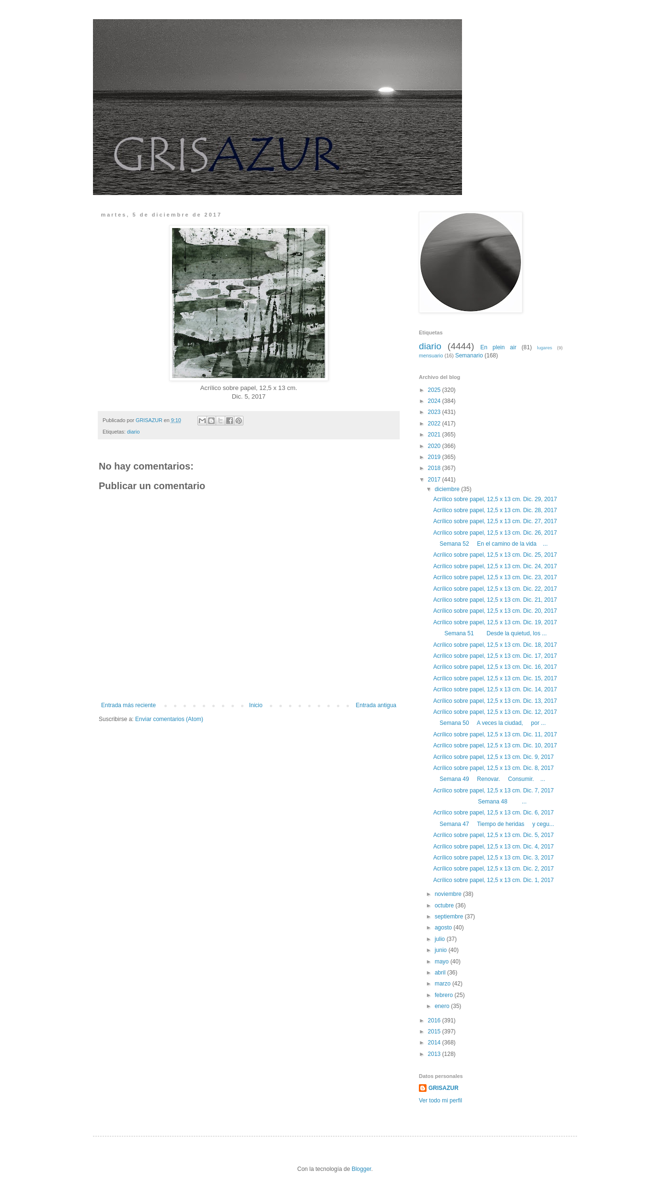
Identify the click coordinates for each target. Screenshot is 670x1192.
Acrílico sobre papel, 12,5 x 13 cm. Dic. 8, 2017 (493, 768)
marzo (443, 983)
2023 (435, 412)
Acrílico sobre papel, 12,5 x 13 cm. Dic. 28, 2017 (495, 510)
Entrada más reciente (128, 705)
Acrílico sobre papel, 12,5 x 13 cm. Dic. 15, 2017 (495, 678)
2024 (435, 401)
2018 (435, 468)
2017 (435, 479)
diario (133, 432)
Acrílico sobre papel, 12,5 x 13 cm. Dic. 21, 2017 (495, 599)
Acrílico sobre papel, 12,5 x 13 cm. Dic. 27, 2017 (495, 521)
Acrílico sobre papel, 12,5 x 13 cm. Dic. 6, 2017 (493, 812)
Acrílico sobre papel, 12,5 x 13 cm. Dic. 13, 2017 (495, 701)
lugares (544, 347)
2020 (435, 446)
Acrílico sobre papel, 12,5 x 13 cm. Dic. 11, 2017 (495, 734)
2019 (435, 457)
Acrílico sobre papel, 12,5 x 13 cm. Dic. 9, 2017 (493, 757)
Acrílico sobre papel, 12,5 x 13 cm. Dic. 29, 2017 (495, 499)
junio (442, 950)
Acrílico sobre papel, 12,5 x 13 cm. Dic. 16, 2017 (495, 667)
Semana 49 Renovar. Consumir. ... (489, 779)
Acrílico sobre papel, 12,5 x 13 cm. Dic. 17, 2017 (495, 656)
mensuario (431, 355)
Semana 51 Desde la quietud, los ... (490, 633)
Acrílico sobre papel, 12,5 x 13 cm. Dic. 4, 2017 (493, 846)
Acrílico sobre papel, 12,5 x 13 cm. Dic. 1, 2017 (493, 880)
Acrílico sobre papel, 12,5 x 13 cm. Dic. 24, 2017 (495, 566)
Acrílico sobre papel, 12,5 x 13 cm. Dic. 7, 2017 (493, 790)
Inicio (256, 705)
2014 (435, 1042)
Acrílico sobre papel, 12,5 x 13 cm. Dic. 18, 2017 (495, 645)
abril (441, 972)
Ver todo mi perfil (440, 1100)
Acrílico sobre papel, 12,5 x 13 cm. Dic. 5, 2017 (493, 835)
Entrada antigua (376, 705)
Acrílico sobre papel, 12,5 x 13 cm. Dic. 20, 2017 (495, 610)
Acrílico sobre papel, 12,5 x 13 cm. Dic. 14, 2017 (495, 689)
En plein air (498, 347)
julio (441, 939)
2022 (435, 423)
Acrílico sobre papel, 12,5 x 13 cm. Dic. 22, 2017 (495, 588)
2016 (435, 1020)
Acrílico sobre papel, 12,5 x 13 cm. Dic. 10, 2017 (495, 745)
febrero (444, 995)
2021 (435, 434)
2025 (435, 390)
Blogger (361, 1169)
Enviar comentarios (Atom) (169, 719)
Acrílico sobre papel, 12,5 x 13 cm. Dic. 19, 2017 (495, 622)
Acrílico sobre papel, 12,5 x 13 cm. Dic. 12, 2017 (495, 712)
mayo (443, 961)
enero (443, 1006)
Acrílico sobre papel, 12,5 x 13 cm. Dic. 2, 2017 (493, 868)
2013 (435, 1054)
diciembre (448, 489)
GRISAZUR (443, 1088)
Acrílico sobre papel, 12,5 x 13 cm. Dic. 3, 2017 (493, 857)
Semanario (469, 355)
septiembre (450, 916)
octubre (445, 905)
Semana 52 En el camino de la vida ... (490, 543)
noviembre (449, 894)
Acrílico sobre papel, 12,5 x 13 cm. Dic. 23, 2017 (495, 577)
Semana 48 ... (480, 801)
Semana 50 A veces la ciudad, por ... (489, 723)
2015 (435, 1031)
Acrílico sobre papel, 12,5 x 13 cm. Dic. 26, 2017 (495, 532)
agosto (444, 927)
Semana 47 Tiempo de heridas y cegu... (493, 824)
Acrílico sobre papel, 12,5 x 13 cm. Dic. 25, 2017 (495, 554)
